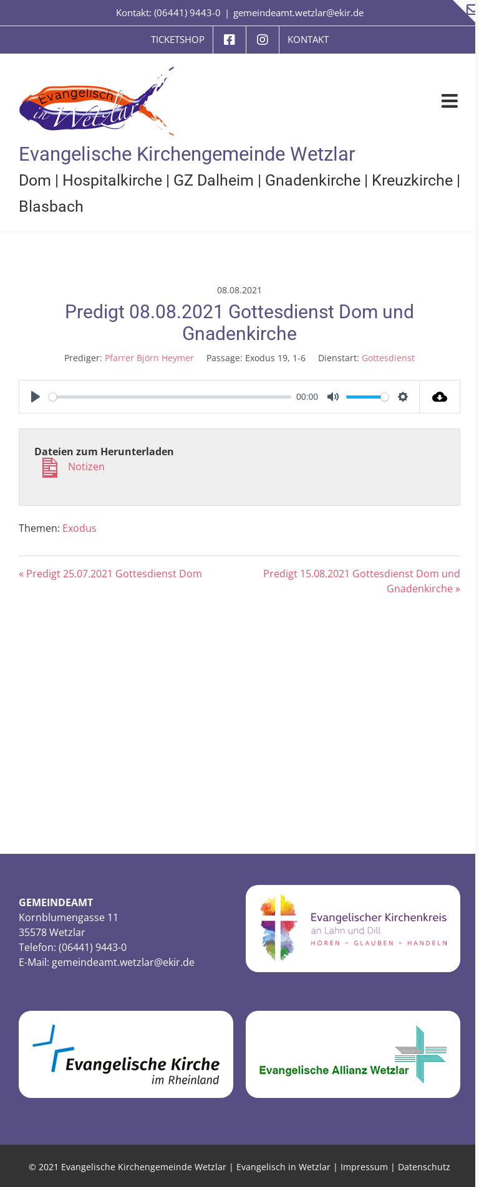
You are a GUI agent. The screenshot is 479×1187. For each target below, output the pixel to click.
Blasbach (51, 206)
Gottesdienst (388, 358)
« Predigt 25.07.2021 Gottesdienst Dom (110, 573)
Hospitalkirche (112, 180)
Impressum (364, 1167)
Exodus (79, 528)
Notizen (69, 474)
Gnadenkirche (312, 180)
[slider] (170, 397)
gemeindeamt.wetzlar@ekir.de (298, 12)
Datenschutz (424, 1167)
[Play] (36, 397)
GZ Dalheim (213, 180)
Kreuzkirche (412, 180)
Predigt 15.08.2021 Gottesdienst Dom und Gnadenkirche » (361, 581)
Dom (35, 180)
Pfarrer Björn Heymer (149, 358)
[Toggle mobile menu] (451, 101)
